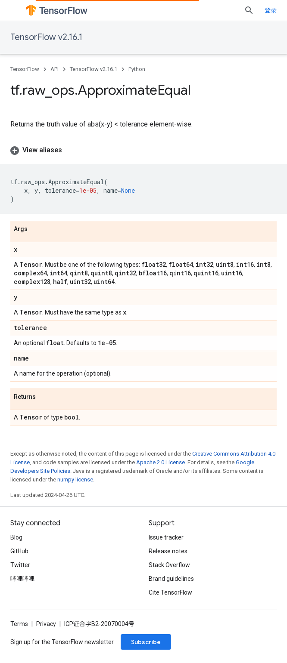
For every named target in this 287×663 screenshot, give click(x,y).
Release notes (168, 551)
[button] (143, 150)
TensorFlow (24, 69)
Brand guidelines (171, 578)
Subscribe (146, 642)
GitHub (19, 551)
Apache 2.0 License (160, 462)
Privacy (46, 623)
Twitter (20, 564)
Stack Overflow (169, 564)
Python (136, 69)
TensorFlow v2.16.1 (46, 37)
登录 (271, 10)
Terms (19, 623)
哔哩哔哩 (22, 578)
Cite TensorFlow (170, 592)
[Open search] (249, 10)
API (54, 69)
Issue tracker (166, 537)
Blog (16, 537)
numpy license (75, 479)
